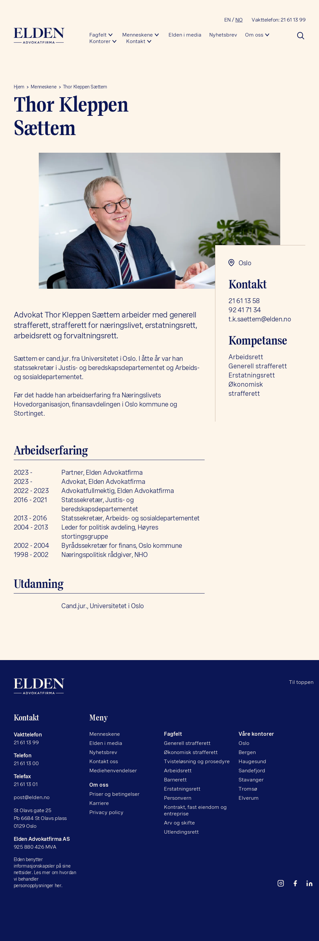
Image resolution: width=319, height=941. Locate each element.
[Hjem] (46, 36)
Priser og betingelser (114, 794)
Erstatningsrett (251, 375)
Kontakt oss (103, 761)
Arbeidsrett (245, 357)
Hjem (19, 86)
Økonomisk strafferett (191, 752)
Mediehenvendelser (113, 770)
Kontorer (99, 41)
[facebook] (297, 885)
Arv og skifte (179, 823)
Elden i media (184, 35)
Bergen (247, 752)
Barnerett (175, 780)
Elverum (249, 798)
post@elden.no (32, 797)
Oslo (244, 743)
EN (227, 20)
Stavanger (251, 780)
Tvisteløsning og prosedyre (197, 761)
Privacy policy (106, 812)
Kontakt (135, 41)
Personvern (177, 798)
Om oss (254, 35)
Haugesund (252, 761)
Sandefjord (252, 770)
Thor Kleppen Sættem (85, 86)
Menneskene (137, 35)
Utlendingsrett (181, 832)
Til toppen (301, 682)
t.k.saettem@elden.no (259, 319)
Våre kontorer (256, 734)
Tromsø (248, 789)
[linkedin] (312, 885)
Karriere (99, 803)
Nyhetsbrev (223, 35)
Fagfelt (98, 35)
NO (238, 20)
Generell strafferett (257, 366)
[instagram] (283, 885)
